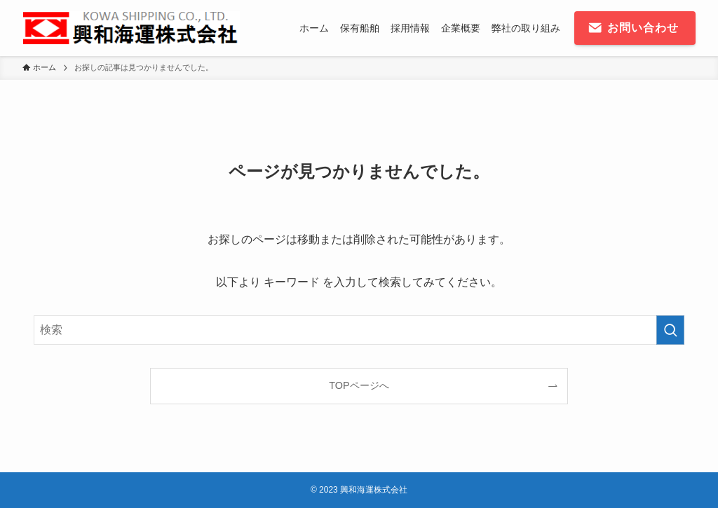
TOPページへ (358, 385)
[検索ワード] (359, 330)
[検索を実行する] (670, 330)
